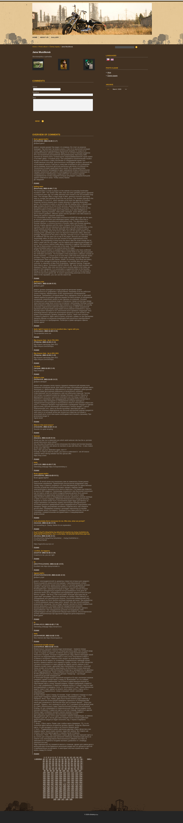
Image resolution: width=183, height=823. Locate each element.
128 (56, 776)
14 (77, 757)
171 (68, 784)
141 (68, 778)
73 (59, 767)
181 (68, 786)
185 (44, 788)
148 (56, 780)
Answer (36, 183)
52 (75, 763)
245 (55, 799)
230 (64, 795)
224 (80, 793)
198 (56, 790)
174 (80, 784)
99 (60, 771)
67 (81, 765)
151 (68, 780)
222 (72, 793)
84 (53, 769)
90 (72, 769)
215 (44, 793)
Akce (109, 72)
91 (75, 769)
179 (60, 786)
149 (60, 780)
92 (78, 769)
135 (44, 778)
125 (44, 776)
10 (65, 757)
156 (48, 782)
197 (52, 790)
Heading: (36, 92)
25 (72, 759)
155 (44, 782)
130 (64, 776)
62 (65, 765)
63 (69, 765)
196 (48, 790)
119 (60, 774)
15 (80, 757)
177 (52, 786)
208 (56, 792)
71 (53, 767)
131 (68, 776)
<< (108, 89)
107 (52, 772)
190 (64, 788)
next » (89, 759)
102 (72, 771)
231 (68, 795)
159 (60, 782)
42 (43, 763)
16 (43, 759)
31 (50, 761)
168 (56, 784)
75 (65, 767)
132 (72, 776)
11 (68, 757)
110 (64, 772)
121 (68, 774)
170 (64, 784)
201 (68, 790)
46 (56, 763)
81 (43, 769)
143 (76, 778)
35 (62, 761)
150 (64, 780)
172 (72, 784)
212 (72, 792)
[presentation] (74, 117)
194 (80, 788)
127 (52, 776)
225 (44, 795)
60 (59, 765)
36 (65, 761)
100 (63, 771)
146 (48, 780)
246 (59, 799)
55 (43, 765)
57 (50, 765)
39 (75, 761)
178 (56, 786)
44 (50, 763)
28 (81, 759)
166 (48, 784)
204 (80, 790)
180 (64, 786)
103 (76, 771)
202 (72, 790)
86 (59, 769)
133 (76, 776)
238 (56, 797)
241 (68, 797)
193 (76, 788)
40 (78, 761)
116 (48, 774)
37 (69, 761)
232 (72, 795)
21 (59, 759)
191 (68, 788)
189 (60, 788)
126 (48, 776)
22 (62, 759)
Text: (34, 98)
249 (71, 799)
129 (60, 776)
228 (56, 795)
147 (52, 780)
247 (63, 799)
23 (65, 759)
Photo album (43, 47)
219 (60, 793)
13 (74, 757)
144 (80, 778)
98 (57, 771)
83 (50, 769)
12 (71, 757)
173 (76, 784)
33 (56, 761)
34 (59, 761)
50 (69, 763)
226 (48, 795)
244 (80, 797)
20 (56, 759)
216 (48, 793)
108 (56, 772)
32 (53, 761)
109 (60, 772)
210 (64, 792)
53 (78, 763)
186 (48, 788)
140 (64, 778)
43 (47, 763)
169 (60, 784)
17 (47, 759)
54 (81, 763)
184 (80, 786)
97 (54, 771)
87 (62, 769)
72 (56, 767)
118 (56, 774)
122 (72, 774)
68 (43, 767)
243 (76, 797)
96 (51, 771)
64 (72, 765)
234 (80, 795)
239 (60, 797)
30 (47, 761)
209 (60, 792)
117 (52, 774)
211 (68, 792)
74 (62, 767)
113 (76, 772)
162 (72, 782)
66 (78, 765)
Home (34, 47)
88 (65, 769)
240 (64, 797)
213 (76, 792)
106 (48, 772)
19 (53, 759)
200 (64, 790)
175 (44, 786)
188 (56, 788)
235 (44, 797)
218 (56, 793)
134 (80, 776)
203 (76, 790)
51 (72, 763)
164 (80, 782)
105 (44, 772)
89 (69, 769)
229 (60, 795)
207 (52, 792)
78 (75, 767)
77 (72, 767)
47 (59, 763)
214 (80, 792)
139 (60, 778)
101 (67, 771)
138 (56, 778)
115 (44, 774)
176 (48, 786)
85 (56, 769)
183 (76, 786)
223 (76, 793)
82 (47, 769)
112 (72, 772)
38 (72, 761)
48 (62, 763)
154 (80, 780)
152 (72, 780)
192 (72, 788)
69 (47, 767)
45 (53, 763)
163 (76, 782)
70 (50, 767)
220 (64, 793)
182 (72, 786)
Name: (35, 87)
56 (47, 765)
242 (72, 797)
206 (48, 792)
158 (56, 782)
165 (44, 784)
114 (80, 772)
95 (48, 771)
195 (44, 790)
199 (60, 790)
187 (52, 788)
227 (52, 795)
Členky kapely (54, 47)
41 (81, 761)
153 (76, 780)
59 (56, 765)
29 (43, 761)
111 (68, 772)
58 (53, 765)
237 (52, 797)
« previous (38, 759)
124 (80, 774)
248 (67, 799)
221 (68, 793)
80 (81, 767)
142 (72, 778)
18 (50, 759)
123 (76, 774)
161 (68, 782)
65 (75, 765)
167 (52, 784)
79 (78, 767)
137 (52, 778)
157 (52, 782)
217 (52, 793)
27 (78, 759)
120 (64, 774)
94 (44, 771)
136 (48, 778)
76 (69, 767)
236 (48, 797)
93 (81, 769)
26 (75, 759)
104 (80, 771)
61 (62, 765)
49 (65, 763)
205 (44, 792)
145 (44, 780)
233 (76, 795)
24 (69, 759)
